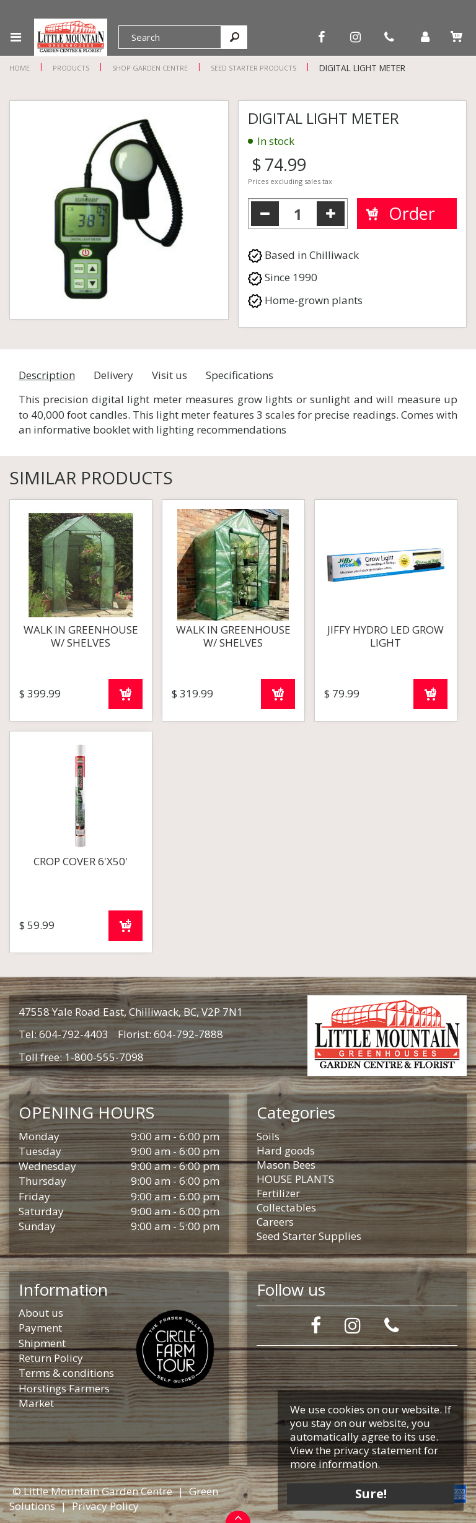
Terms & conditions (66, 1373)
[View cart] (456, 36)
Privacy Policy (105, 1506)
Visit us (169, 375)
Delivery (113, 375)
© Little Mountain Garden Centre (92, 1491)
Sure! (371, 1493)
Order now (125, 694)
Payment (40, 1327)
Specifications (239, 375)
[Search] (169, 37)
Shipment (42, 1343)
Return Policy (51, 1358)
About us (41, 1313)
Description (47, 375)
